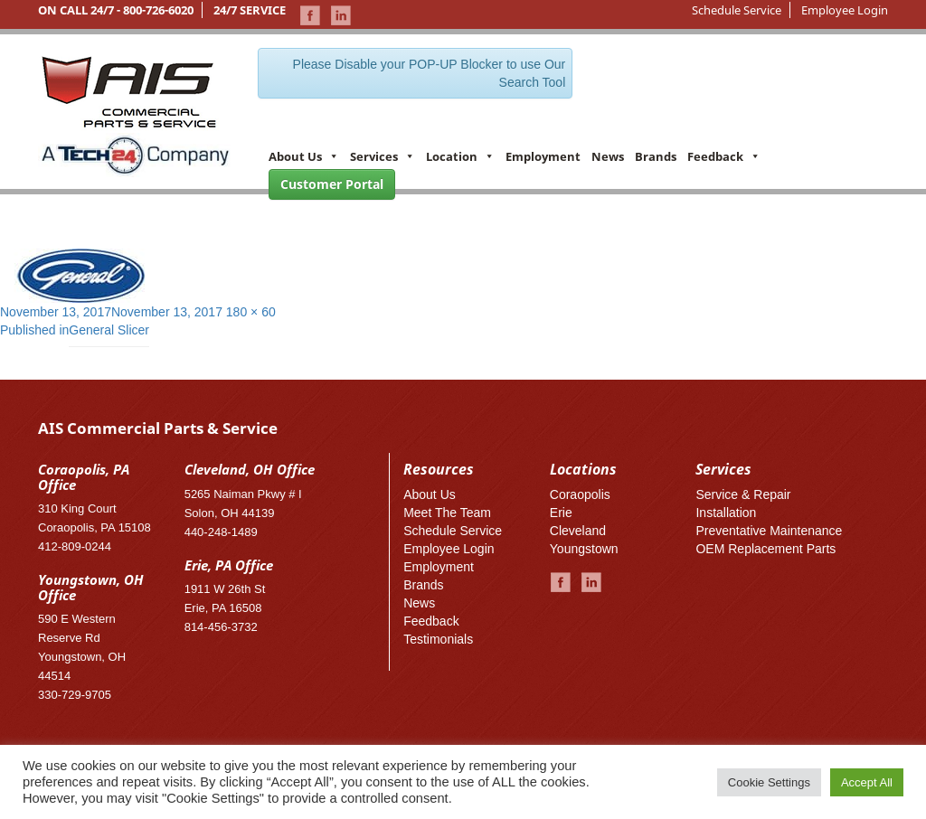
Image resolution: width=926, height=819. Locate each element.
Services (382, 156)
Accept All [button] (867, 782)
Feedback (724, 156)
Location (460, 156)
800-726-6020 (158, 10)
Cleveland (578, 530)
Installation (725, 512)
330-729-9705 (74, 694)
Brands (655, 156)
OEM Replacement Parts (765, 548)
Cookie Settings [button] (769, 782)
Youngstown (584, 548)
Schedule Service (736, 10)
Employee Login (844, 10)
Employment (543, 156)
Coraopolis (580, 494)
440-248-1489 (221, 532)
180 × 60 (251, 312)
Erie (561, 512)
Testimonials (438, 639)
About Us (304, 156)
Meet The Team (447, 512)
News (607, 156)
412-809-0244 (74, 546)
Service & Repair (742, 494)
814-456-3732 (221, 627)
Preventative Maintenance (768, 530)
